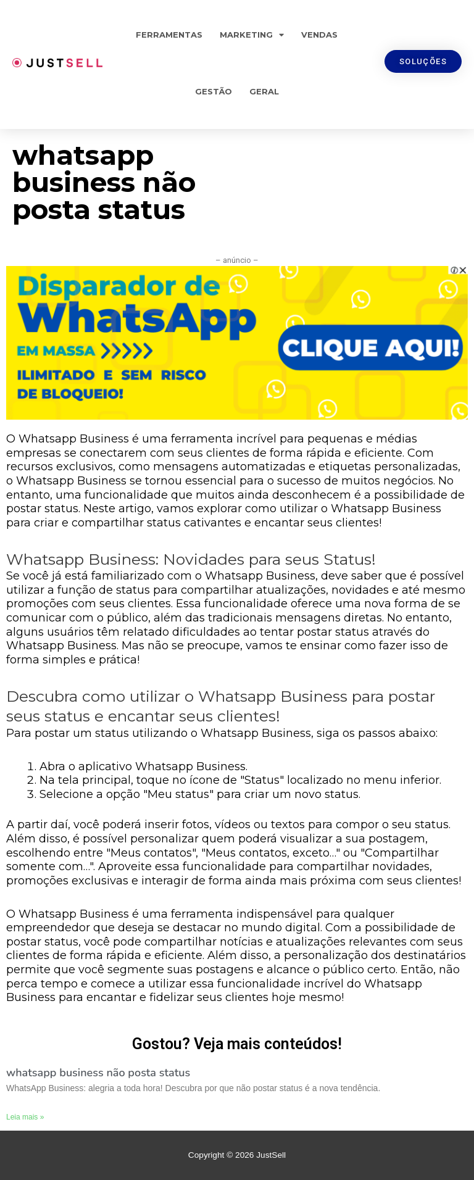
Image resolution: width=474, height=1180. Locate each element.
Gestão (213, 91)
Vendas (319, 34)
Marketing (252, 35)
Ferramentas (169, 34)
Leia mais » (25, 1117)
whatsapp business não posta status (98, 1072)
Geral (264, 91)
